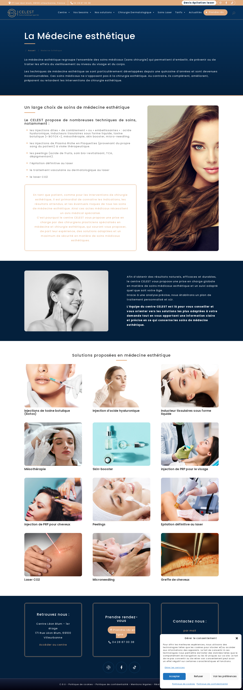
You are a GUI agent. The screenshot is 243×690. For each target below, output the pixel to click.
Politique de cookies (183, 684)
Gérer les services (175, 667)
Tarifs (180, 12)
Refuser (198, 676)
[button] (236, 638)
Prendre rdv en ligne (124, 632)
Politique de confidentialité (212, 684)
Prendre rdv (216, 12)
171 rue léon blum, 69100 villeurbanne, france (38, 3)
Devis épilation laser (199, 2)
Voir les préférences (225, 676)
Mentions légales (141, 684)
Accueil (31, 50)
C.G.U (63, 684)
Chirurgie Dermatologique (136, 12)
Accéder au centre (53, 644)
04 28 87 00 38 (82, 3)
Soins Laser (165, 12)
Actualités (195, 12)
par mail (189, 630)
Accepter (174, 676)
